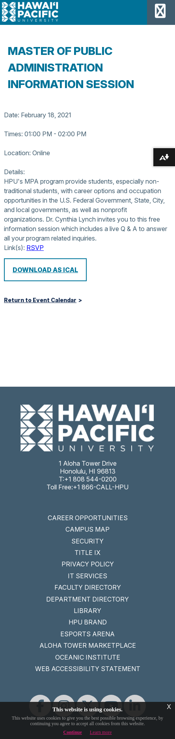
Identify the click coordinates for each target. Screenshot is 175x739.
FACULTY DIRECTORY (87, 587)
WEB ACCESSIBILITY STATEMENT (87, 669)
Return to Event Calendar (40, 300)
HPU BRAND (88, 622)
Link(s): (14, 248)
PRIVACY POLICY (87, 564)
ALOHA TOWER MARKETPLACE (87, 645)
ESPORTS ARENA (87, 634)
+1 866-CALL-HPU (100, 487)
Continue (72, 732)
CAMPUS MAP (87, 529)
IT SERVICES (87, 576)
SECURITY (87, 541)
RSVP (35, 248)
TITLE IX (87, 553)
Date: (11, 115)
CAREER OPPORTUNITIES (88, 518)
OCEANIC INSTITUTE (87, 657)
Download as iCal (45, 270)
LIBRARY (87, 611)
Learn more (101, 732)
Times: (13, 134)
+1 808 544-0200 (90, 479)
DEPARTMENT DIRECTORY (87, 599)
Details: (14, 172)
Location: (17, 153)
